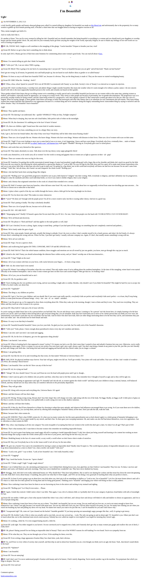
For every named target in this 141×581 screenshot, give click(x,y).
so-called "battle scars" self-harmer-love (44, 143)
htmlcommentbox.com (9, 576)
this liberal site (96, 25)
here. (101, 54)
